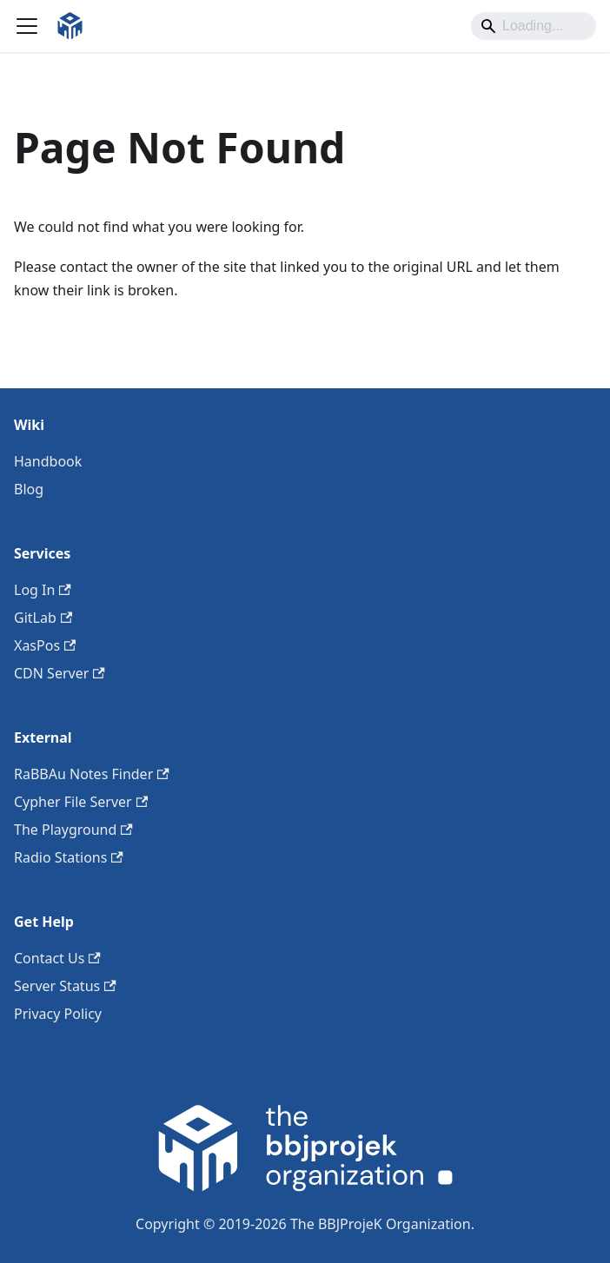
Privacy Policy (58, 1013)
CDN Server (59, 673)
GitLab (43, 617)
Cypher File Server (81, 801)
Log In (42, 589)
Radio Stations (68, 857)
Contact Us (57, 958)
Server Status (65, 985)
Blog (28, 489)
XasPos (45, 645)
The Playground (73, 829)
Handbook (48, 461)
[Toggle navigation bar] (27, 26)
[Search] (533, 26)
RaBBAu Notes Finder (91, 774)
